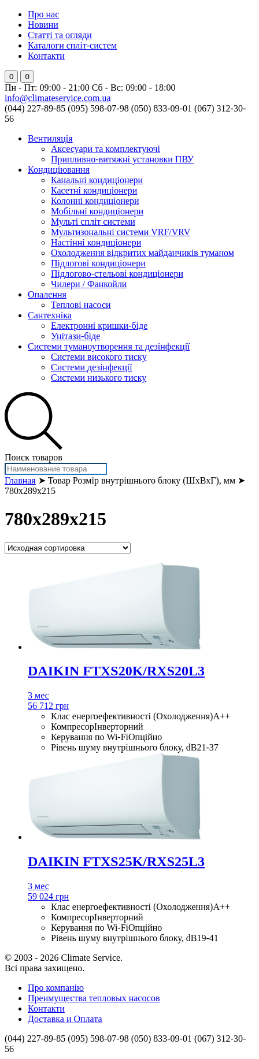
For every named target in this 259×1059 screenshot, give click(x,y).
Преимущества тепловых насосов (94, 998)
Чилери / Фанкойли (89, 284)
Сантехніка (50, 315)
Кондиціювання (59, 169)
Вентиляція (50, 138)
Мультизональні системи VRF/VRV (120, 232)
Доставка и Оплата (65, 1019)
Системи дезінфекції (91, 367)
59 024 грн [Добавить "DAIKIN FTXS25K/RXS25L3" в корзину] (48, 896)
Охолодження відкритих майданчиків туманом (142, 253)
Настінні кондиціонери (96, 242)
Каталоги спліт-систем (72, 45)
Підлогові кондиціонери (98, 263)
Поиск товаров (33, 457)
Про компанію (56, 988)
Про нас (43, 14)
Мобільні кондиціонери (97, 211)
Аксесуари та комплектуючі (105, 149)
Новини (43, 24)
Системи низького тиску (98, 377)
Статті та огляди (60, 35)
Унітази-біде (75, 336)
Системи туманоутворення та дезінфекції (109, 346)
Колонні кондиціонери (95, 201)
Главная (20, 480)
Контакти (46, 56)
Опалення (47, 294)
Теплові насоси (81, 305)
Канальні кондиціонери (97, 180)
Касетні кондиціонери (94, 190)
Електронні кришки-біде (99, 325)
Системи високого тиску (99, 357)
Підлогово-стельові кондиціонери (117, 273)
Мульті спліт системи (93, 221)
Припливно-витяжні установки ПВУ (122, 159)
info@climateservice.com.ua (58, 98)
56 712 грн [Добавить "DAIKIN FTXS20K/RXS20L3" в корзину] (48, 706)
